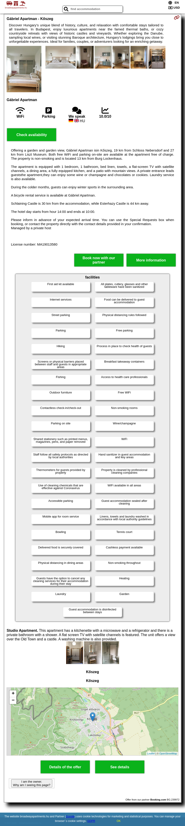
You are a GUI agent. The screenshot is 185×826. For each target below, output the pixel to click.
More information (151, 260)
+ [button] (13, 693)
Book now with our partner (98, 260)
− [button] (13, 700)
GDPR (91, 821)
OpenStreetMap (168, 753)
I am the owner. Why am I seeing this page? (31, 783)
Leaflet (151, 753)
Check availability (31, 135)
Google (70, 816)
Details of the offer (65, 767)
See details (119, 767)
